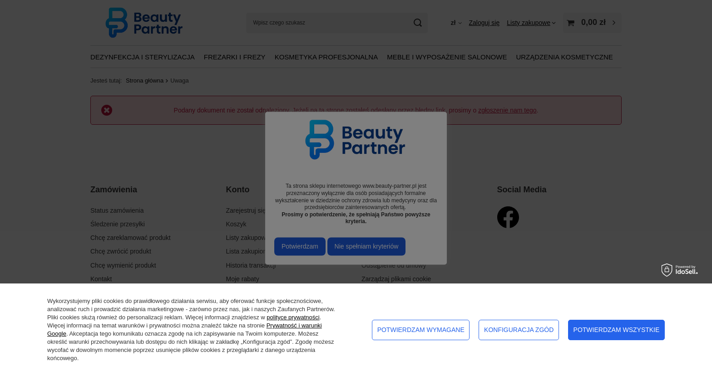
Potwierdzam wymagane (421, 329)
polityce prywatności (293, 317)
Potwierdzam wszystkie (617, 329)
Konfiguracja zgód (519, 329)
